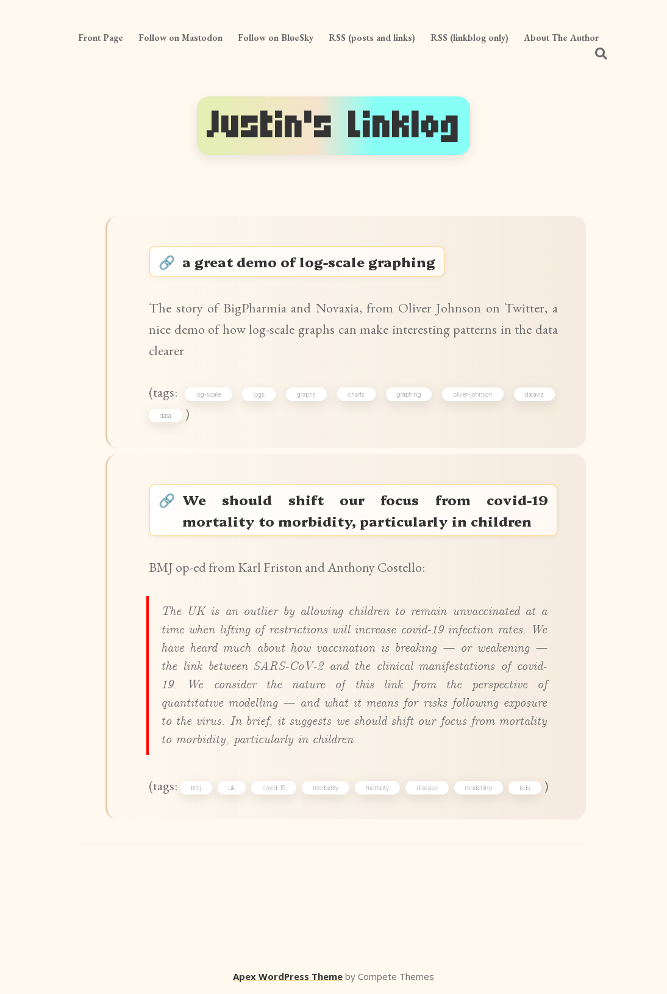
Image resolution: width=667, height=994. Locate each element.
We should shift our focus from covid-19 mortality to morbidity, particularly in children (365, 510)
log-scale (208, 394)
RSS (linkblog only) (469, 37)
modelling (478, 787)
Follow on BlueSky (275, 37)
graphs (306, 394)
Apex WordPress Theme (288, 976)
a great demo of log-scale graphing (308, 261)
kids (524, 787)
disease (427, 787)
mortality (377, 787)
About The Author (561, 37)
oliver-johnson (473, 394)
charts (356, 394)
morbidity (325, 787)
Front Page (100, 37)
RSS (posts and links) (372, 37)
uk (232, 787)
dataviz (534, 394)
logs (259, 394)
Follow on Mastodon (180, 37)
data (165, 415)
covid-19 (273, 787)
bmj (196, 787)
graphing (409, 394)
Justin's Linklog (333, 125)
